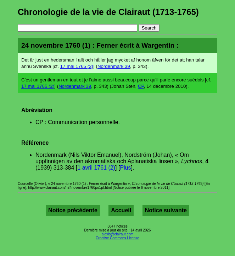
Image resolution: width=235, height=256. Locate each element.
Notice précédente (72, 210)
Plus (125, 168)
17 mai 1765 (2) (76, 66)
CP (141, 86)
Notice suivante (166, 210)
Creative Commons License (117, 238)
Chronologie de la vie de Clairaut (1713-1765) (108, 12)
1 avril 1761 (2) (96, 168)
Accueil (121, 210)
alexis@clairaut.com (118, 234)
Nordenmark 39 (113, 66)
